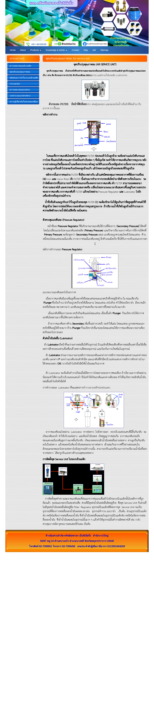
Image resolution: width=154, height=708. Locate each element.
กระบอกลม (15, 83)
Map (86, 50)
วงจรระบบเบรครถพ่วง (20, 95)
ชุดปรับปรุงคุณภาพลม (20, 72)
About (23, 50)
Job (94, 50)
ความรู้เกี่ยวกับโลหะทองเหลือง (24, 101)
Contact (75, 50)
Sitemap (104, 50)
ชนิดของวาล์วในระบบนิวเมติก (24, 78)
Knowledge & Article (56, 50)
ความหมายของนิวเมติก (20, 66)
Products (35, 50)
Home (13, 50)
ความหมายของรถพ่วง (20, 89)
